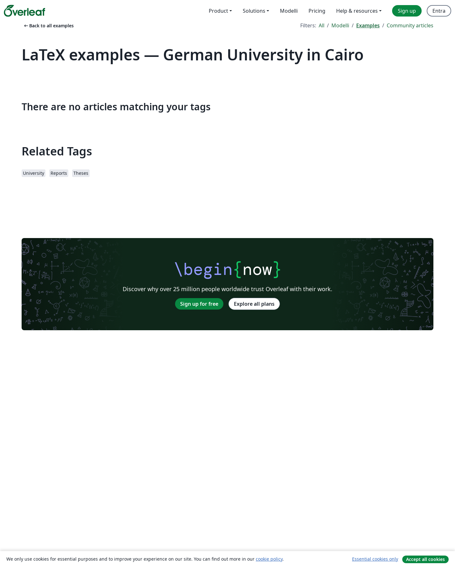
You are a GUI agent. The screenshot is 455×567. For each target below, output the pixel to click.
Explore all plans (254, 303)
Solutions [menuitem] (254, 10)
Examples (368, 25)
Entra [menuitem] (438, 10)
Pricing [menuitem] (317, 10)
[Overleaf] (24, 11)
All (321, 25)
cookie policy (269, 559)
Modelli (340, 25)
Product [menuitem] (218, 10)
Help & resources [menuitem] (357, 10)
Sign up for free (199, 303)
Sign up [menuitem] (407, 10)
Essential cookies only (375, 559)
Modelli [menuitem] (289, 10)
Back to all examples (48, 26)
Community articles (410, 25)
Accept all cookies (425, 559)
